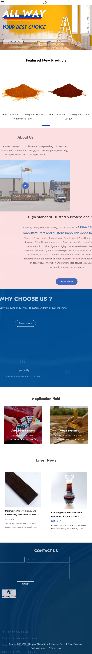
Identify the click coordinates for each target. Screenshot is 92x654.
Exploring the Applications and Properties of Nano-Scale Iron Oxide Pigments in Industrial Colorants (69, 506)
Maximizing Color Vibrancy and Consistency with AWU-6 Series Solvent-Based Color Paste (22, 505)
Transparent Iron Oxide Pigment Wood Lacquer (69, 116)
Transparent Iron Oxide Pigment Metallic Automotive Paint (23, 116)
